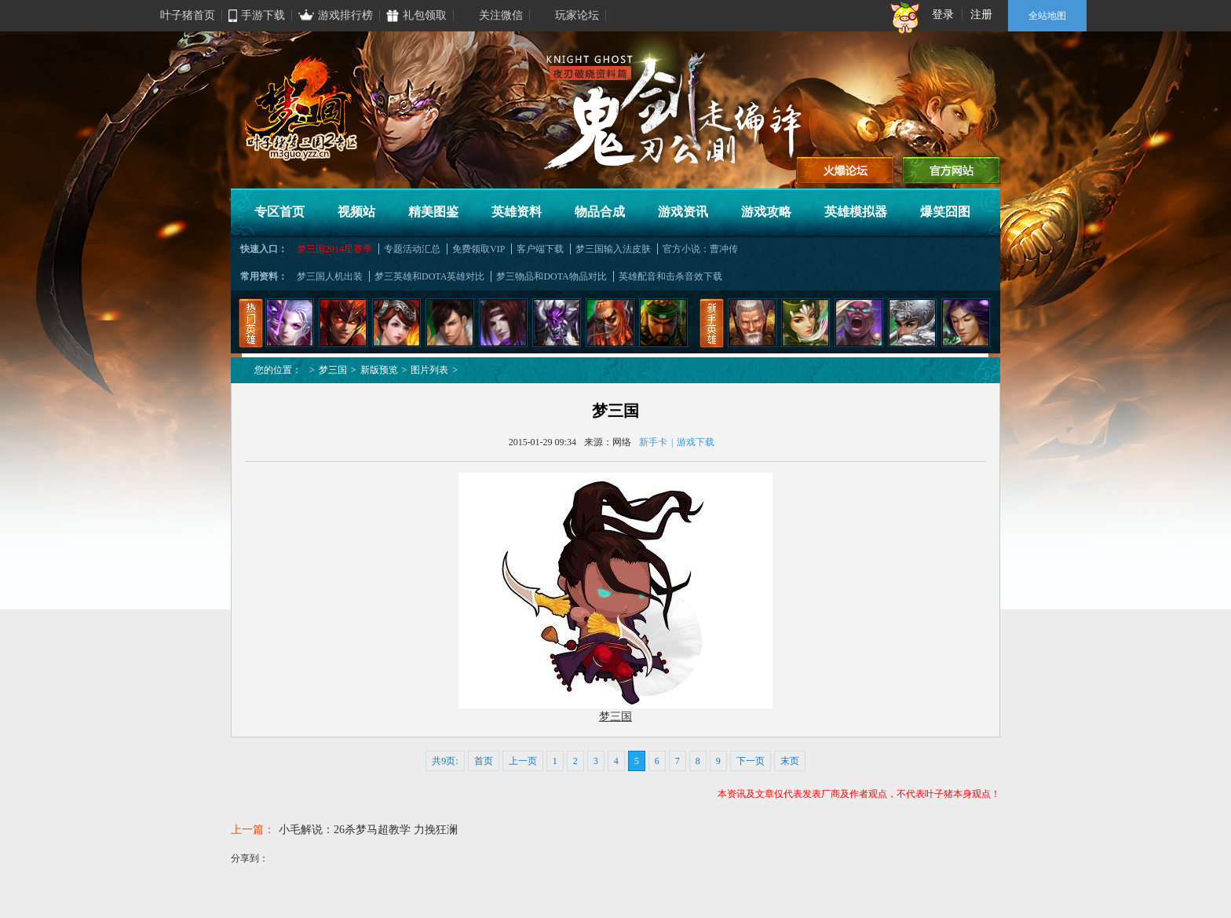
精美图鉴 (433, 211)
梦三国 (333, 369)
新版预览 (379, 369)
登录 (943, 14)
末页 (789, 760)
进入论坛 (845, 170)
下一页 (750, 760)
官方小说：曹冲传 (700, 248)
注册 (981, 14)
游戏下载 (695, 442)
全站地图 (1047, 15)
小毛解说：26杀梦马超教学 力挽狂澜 (368, 830)
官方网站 (951, 170)
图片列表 (429, 369)
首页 (483, 760)
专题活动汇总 (412, 248)
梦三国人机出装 (330, 276)
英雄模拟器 (855, 211)
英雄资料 (516, 211)
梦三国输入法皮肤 (613, 248)
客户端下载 (540, 248)
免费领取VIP (478, 248)
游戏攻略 (766, 211)
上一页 (523, 760)
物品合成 (600, 211)
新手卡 (653, 442)
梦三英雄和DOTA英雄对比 (429, 276)
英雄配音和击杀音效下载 (670, 276)
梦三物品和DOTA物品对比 (551, 276)
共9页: (445, 760)
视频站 (356, 211)
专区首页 (279, 211)
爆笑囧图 (945, 211)
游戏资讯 (683, 211)
